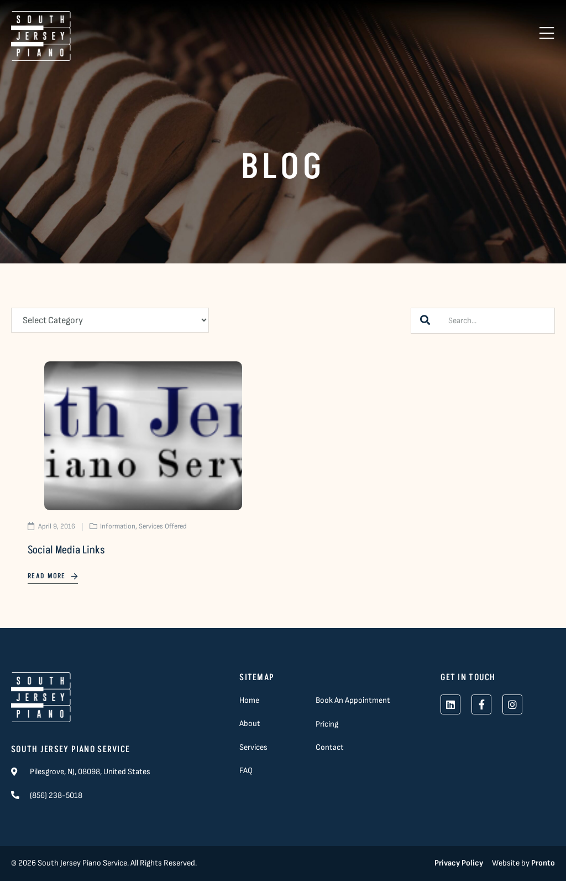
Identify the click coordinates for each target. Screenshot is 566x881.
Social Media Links (66, 550)
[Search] (425, 320)
